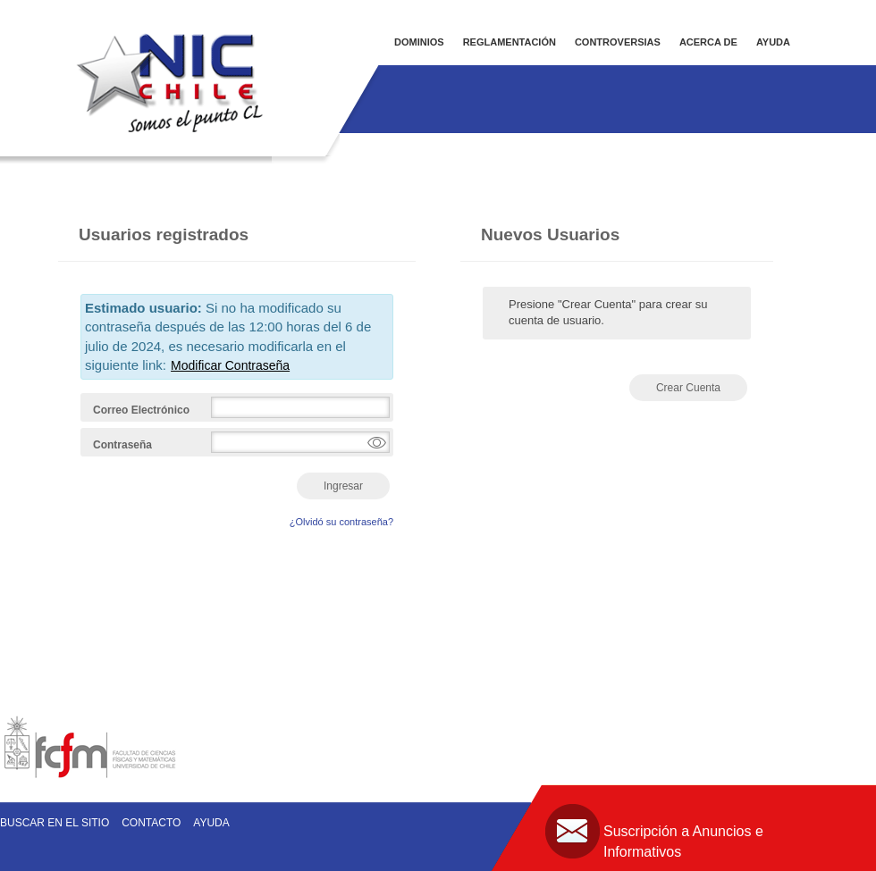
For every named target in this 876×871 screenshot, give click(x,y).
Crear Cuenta (688, 387)
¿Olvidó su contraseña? (341, 521)
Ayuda (211, 823)
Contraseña (122, 445)
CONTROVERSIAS (618, 42)
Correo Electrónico (141, 410)
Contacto (151, 823)
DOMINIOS (419, 42)
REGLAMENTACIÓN (509, 42)
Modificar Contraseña (230, 365)
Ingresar (343, 486)
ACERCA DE (708, 42)
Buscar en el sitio (54, 823)
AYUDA (773, 42)
